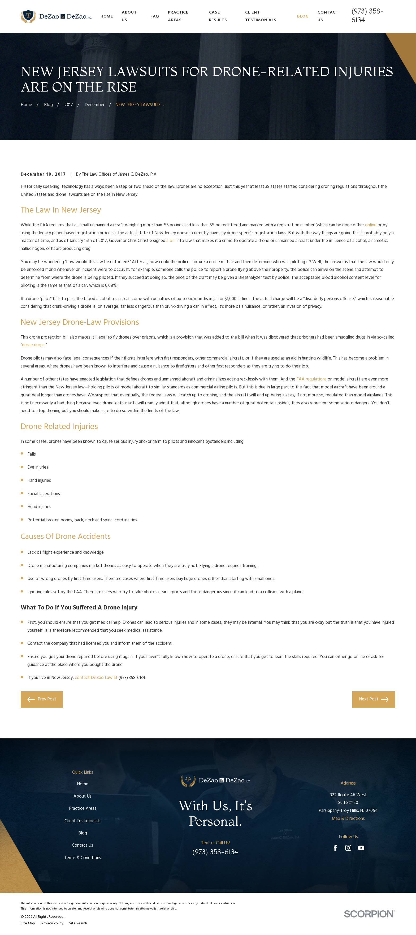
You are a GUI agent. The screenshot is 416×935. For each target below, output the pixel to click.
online (370, 225)
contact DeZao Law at (96, 677)
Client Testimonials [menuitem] (260, 16)
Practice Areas (82, 808)
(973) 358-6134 (132, 677)
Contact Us (82, 845)
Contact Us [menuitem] (328, 16)
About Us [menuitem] (129, 16)
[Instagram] (348, 848)
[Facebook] (335, 848)
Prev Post (41, 699)
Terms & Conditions (82, 858)
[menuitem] (28, 923)
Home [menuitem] (107, 16)
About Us (82, 796)
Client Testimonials (82, 821)
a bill (170, 240)
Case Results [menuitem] (218, 16)
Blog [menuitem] (303, 16)
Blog (82, 833)
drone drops (33, 345)
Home (82, 784)
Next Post (373, 699)
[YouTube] (361, 848)
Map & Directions (348, 818)
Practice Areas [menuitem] (178, 16)
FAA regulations (311, 379)
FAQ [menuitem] (154, 16)
